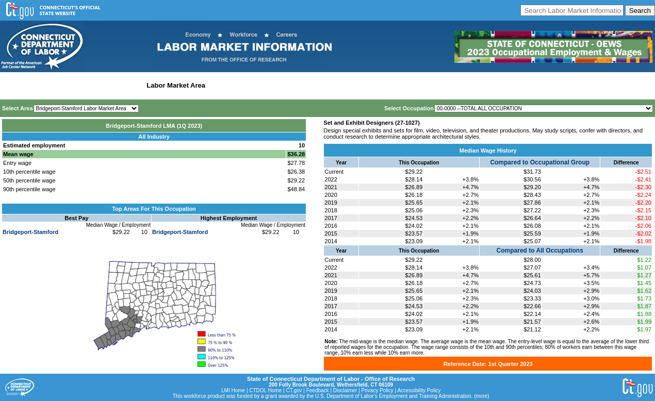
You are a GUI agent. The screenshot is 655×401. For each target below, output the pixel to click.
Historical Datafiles (333, 85)
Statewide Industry (112, 85)
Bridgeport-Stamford (30, 232)
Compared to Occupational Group (540, 162)
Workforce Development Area (255, 85)
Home (12, 85)
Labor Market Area (175, 85)
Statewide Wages (53, 85)
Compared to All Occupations (540, 250)
